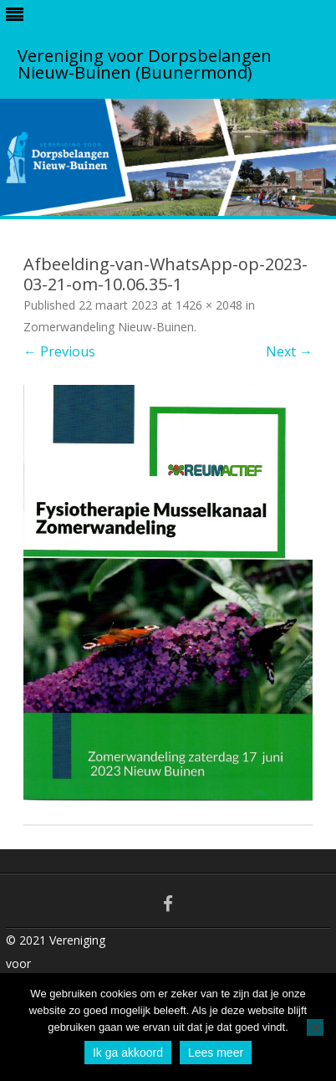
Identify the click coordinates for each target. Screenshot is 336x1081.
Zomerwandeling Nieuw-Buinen (108, 327)
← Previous (59, 351)
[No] (315, 1027)
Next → (289, 351)
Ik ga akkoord (128, 1052)
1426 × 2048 (209, 305)
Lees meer (215, 1052)
